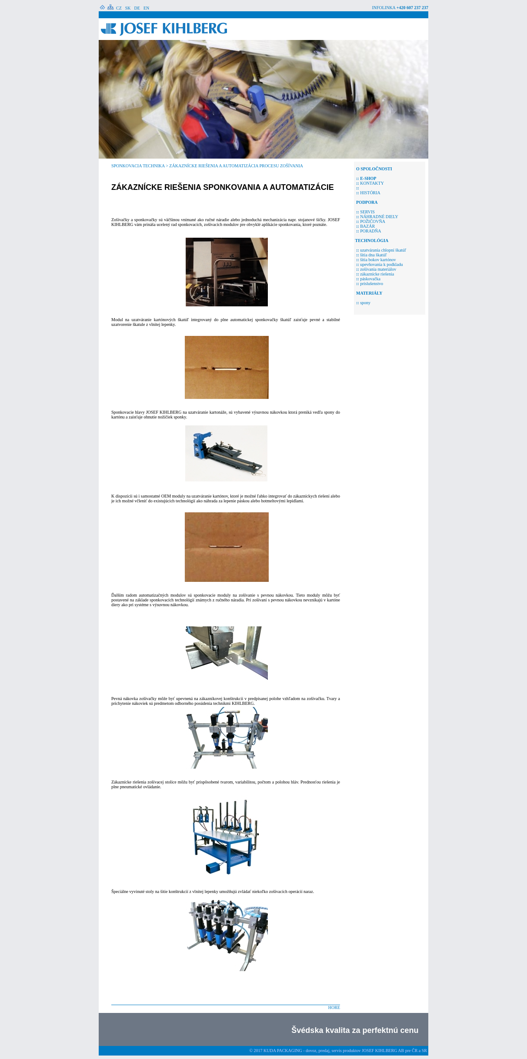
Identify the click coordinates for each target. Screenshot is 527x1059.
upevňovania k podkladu (381, 264)
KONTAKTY (372, 183)
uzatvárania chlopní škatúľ (383, 250)
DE (137, 8)
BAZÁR (367, 226)
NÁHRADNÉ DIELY (376, 216)
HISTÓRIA (370, 192)
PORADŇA (370, 231)
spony (365, 302)
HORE (334, 1007)
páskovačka (370, 278)
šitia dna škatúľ (373, 254)
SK (128, 8)
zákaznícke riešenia (377, 274)
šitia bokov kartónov (378, 259)
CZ (119, 8)
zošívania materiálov (378, 269)
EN (146, 8)
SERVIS (367, 211)
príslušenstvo (371, 283)
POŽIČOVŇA (372, 221)
